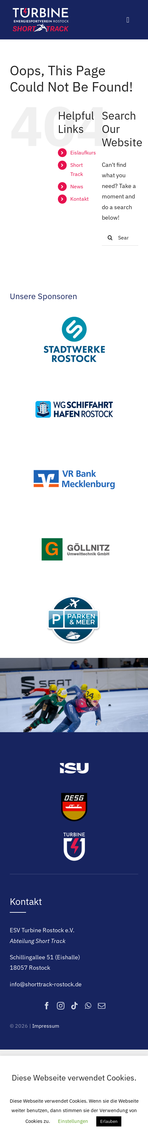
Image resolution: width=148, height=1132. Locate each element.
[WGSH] (74, 380)
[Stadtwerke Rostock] (74, 310)
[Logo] (41, 9)
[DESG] (74, 793)
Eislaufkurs (83, 152)
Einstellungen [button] (73, 1121)
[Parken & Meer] (74, 590)
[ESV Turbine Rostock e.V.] (74, 832)
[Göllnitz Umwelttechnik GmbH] (74, 520)
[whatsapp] (88, 1005)
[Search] (110, 237)
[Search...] (120, 237)
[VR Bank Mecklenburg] (74, 450)
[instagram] (60, 1005)
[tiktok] (74, 1005)
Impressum (45, 1026)
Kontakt (79, 199)
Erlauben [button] (108, 1121)
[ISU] (74, 754)
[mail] (101, 1005)
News (76, 186)
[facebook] (46, 1005)
